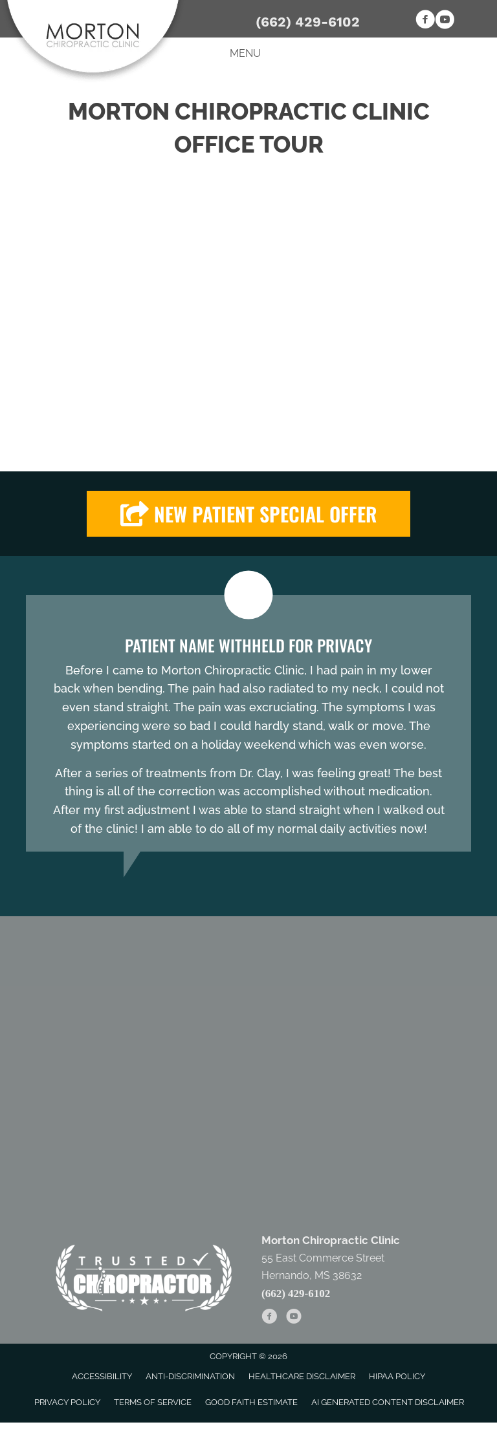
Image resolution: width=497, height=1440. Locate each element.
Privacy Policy (67, 1402)
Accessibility (102, 1376)
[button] (248, 514)
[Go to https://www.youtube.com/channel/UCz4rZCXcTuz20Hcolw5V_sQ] (444, 21)
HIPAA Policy (397, 1376)
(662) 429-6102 (308, 22)
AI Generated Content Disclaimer (387, 1402)
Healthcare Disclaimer (301, 1376)
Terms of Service (153, 1402)
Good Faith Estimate (251, 1402)
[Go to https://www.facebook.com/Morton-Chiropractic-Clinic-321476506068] (425, 21)
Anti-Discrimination (190, 1376)
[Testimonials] (248, 723)
